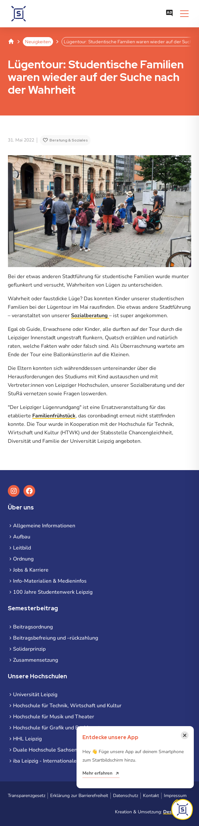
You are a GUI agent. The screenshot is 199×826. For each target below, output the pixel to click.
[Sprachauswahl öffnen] (169, 13)
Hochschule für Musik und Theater (53, 716)
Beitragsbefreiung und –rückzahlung (55, 638)
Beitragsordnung (33, 626)
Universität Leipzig (35, 694)
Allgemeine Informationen (44, 525)
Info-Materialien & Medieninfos (50, 581)
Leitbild (22, 547)
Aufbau (21, 536)
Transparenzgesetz (26, 795)
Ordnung (23, 558)
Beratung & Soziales (69, 140)
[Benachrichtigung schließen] (185, 735)
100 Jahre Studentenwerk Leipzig (52, 592)
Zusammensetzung (35, 660)
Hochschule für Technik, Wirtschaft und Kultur (67, 705)
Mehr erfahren (97, 773)
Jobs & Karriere (31, 570)
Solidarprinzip (29, 649)
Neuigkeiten (38, 42)
